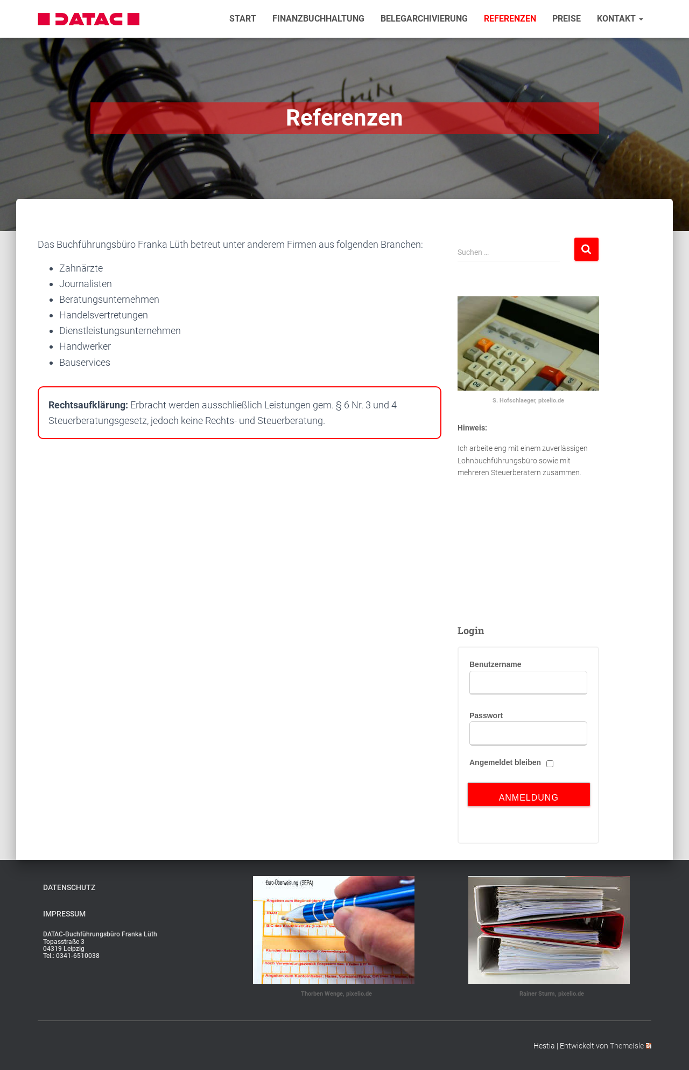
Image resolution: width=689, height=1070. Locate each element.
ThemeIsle (630, 1045)
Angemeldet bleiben (505, 762)
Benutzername (495, 664)
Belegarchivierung (424, 19)
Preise (566, 19)
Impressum (64, 913)
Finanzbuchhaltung (318, 19)
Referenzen (510, 19)
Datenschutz (69, 887)
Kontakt (620, 19)
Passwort (486, 715)
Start (242, 19)
